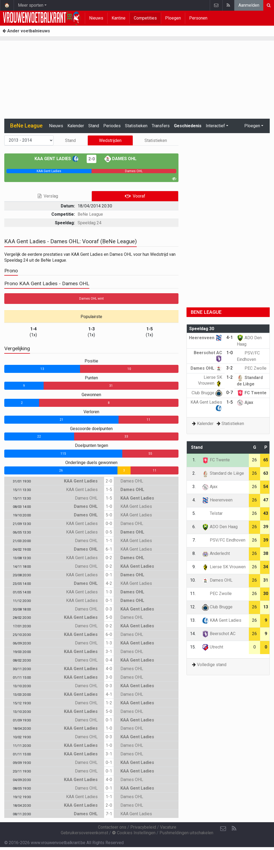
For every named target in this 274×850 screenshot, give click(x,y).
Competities (145, 18)
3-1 (109, 651)
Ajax (245, 402)
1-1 (109, 540)
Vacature (168, 827)
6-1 (109, 549)
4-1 (109, 694)
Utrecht (212, 647)
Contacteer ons (112, 827)
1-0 (109, 506)
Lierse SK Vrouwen (224, 566)
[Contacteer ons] (223, 828)
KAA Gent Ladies (57, 158)
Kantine (118, 18)
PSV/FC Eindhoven (223, 540)
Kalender (75, 125)
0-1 (109, 574)
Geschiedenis (187, 125)
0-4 (109, 660)
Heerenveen (205, 337)
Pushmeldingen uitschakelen (186, 832)
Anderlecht (216, 553)
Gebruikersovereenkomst (84, 832)
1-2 (109, 702)
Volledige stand (211, 664)
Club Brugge (207, 392)
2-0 (91, 158)
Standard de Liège (223, 473)
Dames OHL (120, 158)
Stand (93, 125)
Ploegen (173, 18)
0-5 (109, 532)
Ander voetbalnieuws (26, 30)
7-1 (109, 813)
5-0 (109, 514)
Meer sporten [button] (30, 5)
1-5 (109, 489)
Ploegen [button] (252, 125)
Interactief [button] (215, 125)
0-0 (109, 523)
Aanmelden (248, 5)
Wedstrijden (110, 140)
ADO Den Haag (220, 526)
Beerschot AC (218, 633)
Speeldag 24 (89, 222)
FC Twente (252, 392)
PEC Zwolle (252, 368)
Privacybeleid (143, 827)
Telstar (212, 513)
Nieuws (96, 18)
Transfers (161, 125)
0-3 (109, 609)
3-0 (109, 677)
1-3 (109, 591)
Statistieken (136, 125)
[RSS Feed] (234, 828)
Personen (198, 18)
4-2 (109, 583)
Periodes (112, 125)
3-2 (229, 367)
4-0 (109, 668)
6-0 (109, 634)
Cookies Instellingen (133, 832)
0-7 (229, 392)
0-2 (109, 557)
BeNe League (90, 214)
